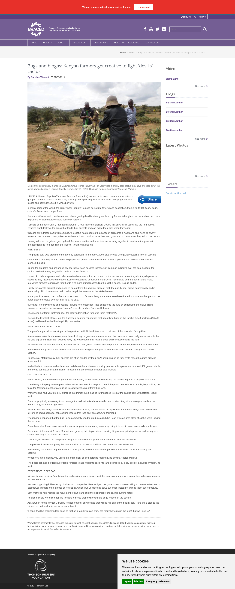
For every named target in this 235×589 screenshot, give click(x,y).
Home (34, 43)
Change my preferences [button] (158, 581)
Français (201, 17)
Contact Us (152, 43)
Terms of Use (42, 586)
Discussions (101, 43)
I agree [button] (127, 581)
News (46, 43)
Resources (79, 43)
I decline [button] (138, 581)
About (61, 43)
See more (201, 86)
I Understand (143, 7)
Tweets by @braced (176, 193)
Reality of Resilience (126, 43)
